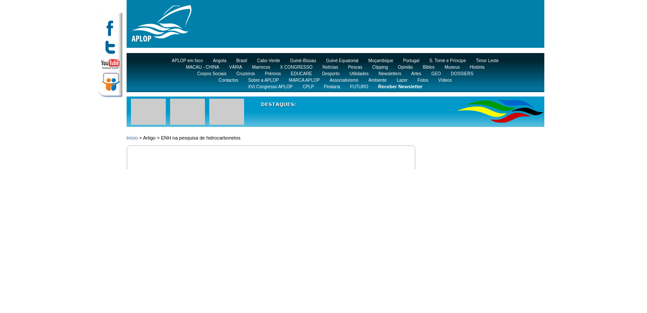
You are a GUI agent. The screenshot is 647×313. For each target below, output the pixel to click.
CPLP (308, 86)
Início (132, 137)
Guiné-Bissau (303, 60)
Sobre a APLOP (263, 80)
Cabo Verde (268, 60)
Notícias (330, 67)
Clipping (380, 67)
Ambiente (378, 80)
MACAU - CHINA (202, 67)
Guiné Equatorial (342, 60)
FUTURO (359, 86)
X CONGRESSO (296, 67)
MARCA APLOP (304, 80)
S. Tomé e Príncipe (447, 60)
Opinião (405, 67)
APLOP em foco (187, 60)
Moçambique (381, 60)
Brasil (241, 60)
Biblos (429, 67)
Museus (452, 67)
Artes (416, 73)
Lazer (402, 80)
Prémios (273, 73)
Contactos (228, 80)
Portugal (411, 60)
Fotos (422, 80)
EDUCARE (301, 73)
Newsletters (390, 73)
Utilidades (359, 73)
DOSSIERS (462, 73)
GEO (436, 73)
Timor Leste (487, 60)
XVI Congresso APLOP (270, 86)
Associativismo (344, 80)
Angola (219, 60)
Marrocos (261, 67)
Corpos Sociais (211, 73)
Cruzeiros (245, 73)
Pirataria (332, 86)
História (477, 67)
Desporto (331, 73)
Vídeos (445, 80)
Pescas (355, 67)
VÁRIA (235, 67)
